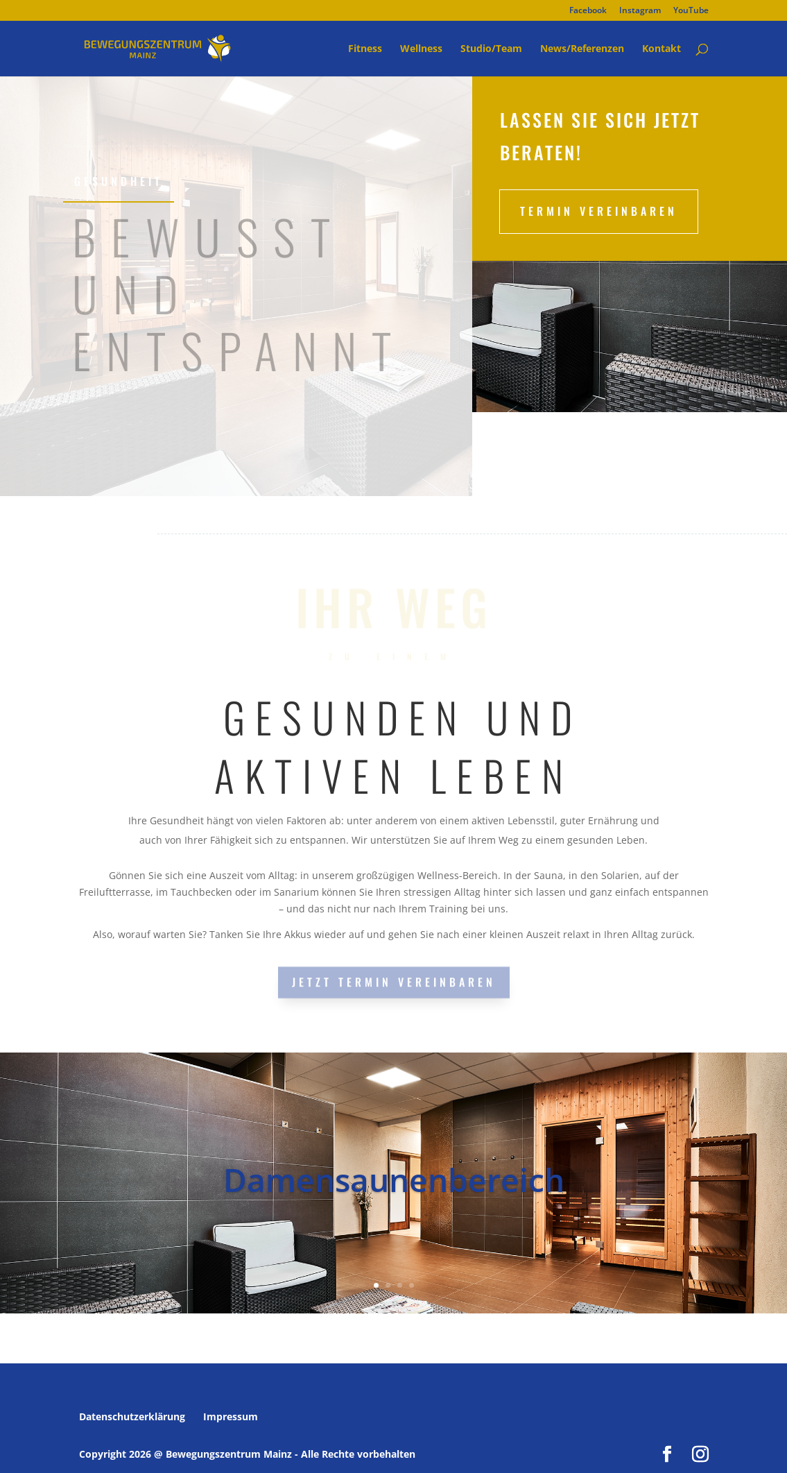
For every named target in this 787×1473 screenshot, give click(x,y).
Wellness (421, 49)
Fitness (365, 49)
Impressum (230, 1416)
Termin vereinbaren (598, 211)
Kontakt (661, 49)
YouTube (691, 11)
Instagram (640, 11)
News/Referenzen (582, 49)
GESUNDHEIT (118, 181)
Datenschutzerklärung (132, 1416)
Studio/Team (491, 49)
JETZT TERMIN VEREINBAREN (394, 981)
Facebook (588, 11)
